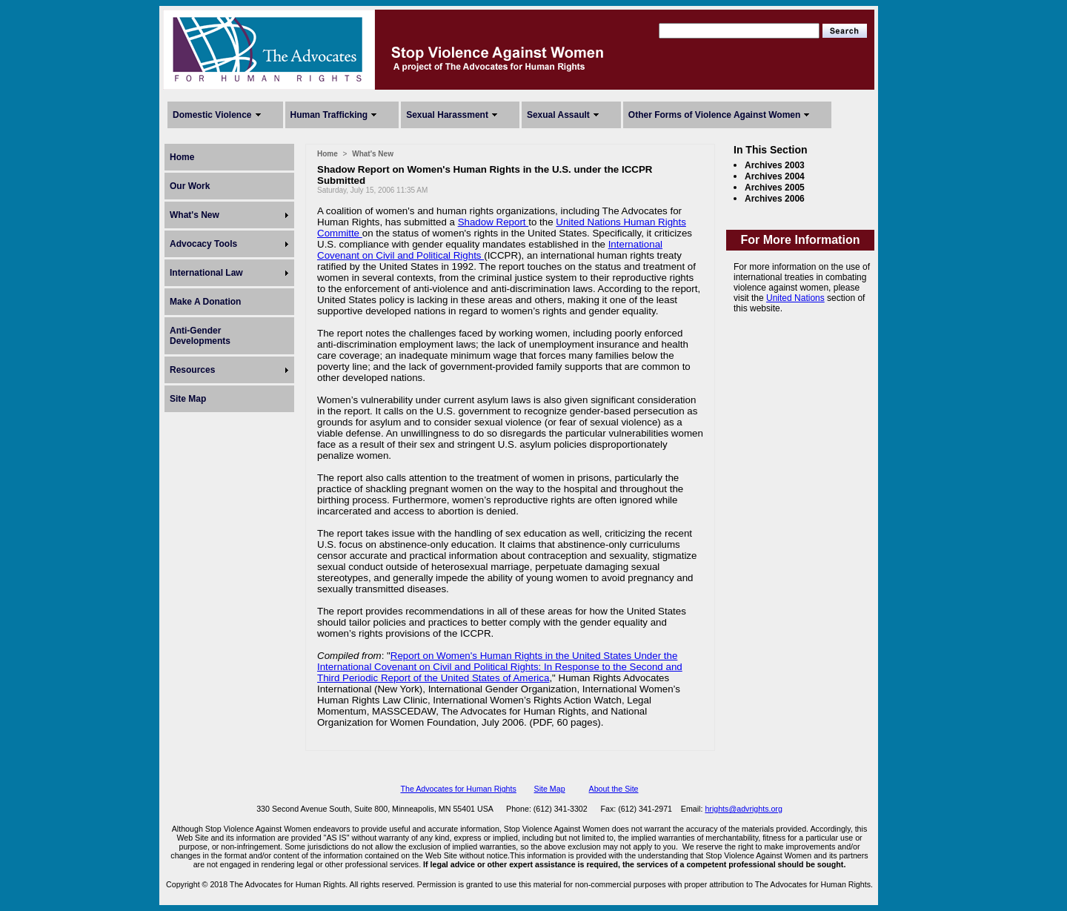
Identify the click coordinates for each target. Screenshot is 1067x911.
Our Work (190, 186)
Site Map (188, 399)
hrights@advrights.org (743, 808)
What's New (194, 215)
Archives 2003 (775, 165)
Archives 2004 (775, 176)
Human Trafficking (329, 115)
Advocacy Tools (203, 244)
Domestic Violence (212, 115)
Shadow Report (493, 222)
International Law (206, 273)
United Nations (795, 298)
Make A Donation (205, 302)
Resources (192, 370)
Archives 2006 (775, 198)
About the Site (614, 788)
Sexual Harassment (447, 115)
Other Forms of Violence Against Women (714, 115)
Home (182, 157)
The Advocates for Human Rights (458, 788)
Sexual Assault (558, 115)
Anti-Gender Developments (200, 335)
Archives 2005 (775, 187)
